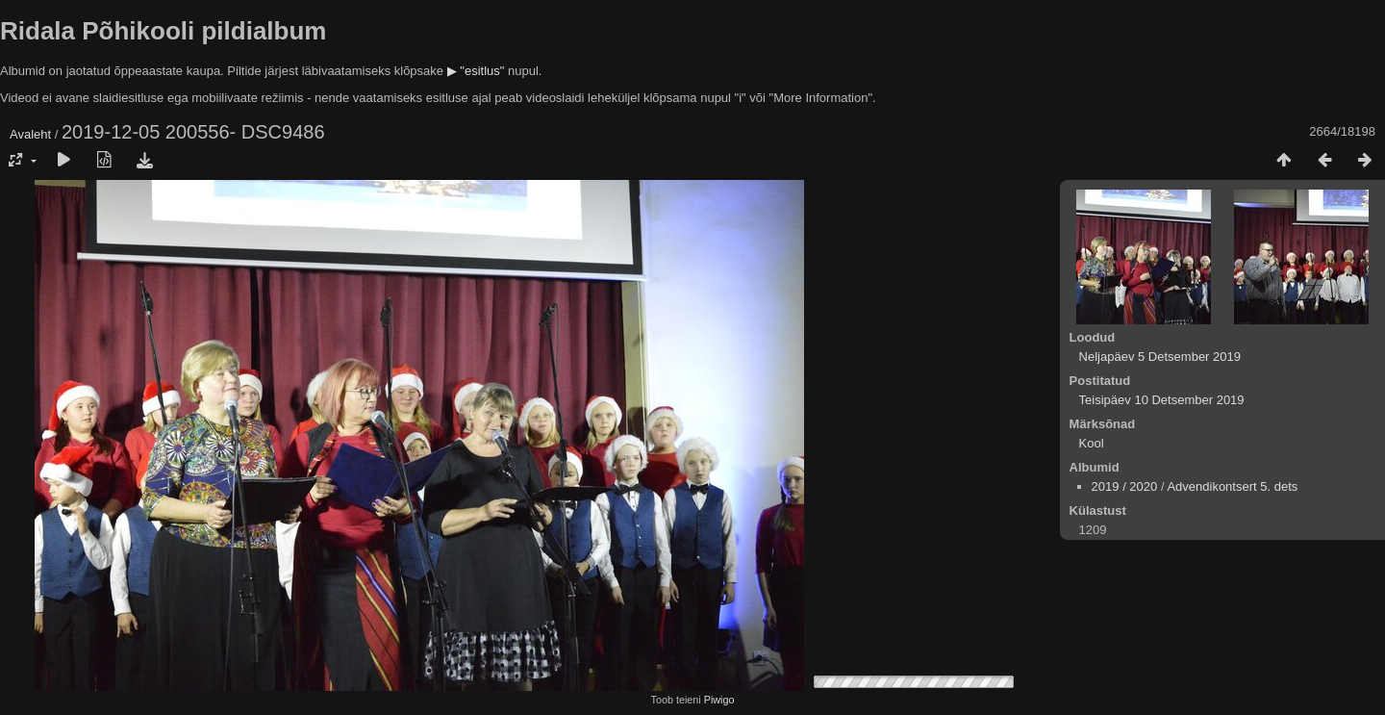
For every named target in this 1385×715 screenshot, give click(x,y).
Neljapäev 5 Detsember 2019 (1160, 356)
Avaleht (30, 134)
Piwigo (719, 699)
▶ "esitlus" (476, 71)
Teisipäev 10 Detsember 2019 (1162, 400)
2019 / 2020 (1125, 486)
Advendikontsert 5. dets (1232, 486)
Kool (1091, 443)
